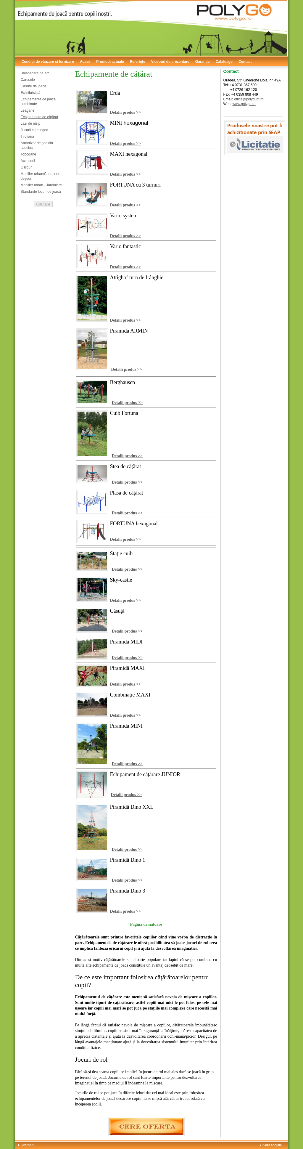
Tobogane (28, 154)
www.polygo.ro (244, 104)
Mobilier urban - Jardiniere (41, 185)
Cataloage (224, 62)
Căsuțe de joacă (33, 86)
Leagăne (28, 110)
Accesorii (28, 161)
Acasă (85, 62)
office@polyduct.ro (248, 99)
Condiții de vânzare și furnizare (48, 62)
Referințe (137, 62)
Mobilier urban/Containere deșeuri (41, 176)
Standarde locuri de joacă (41, 192)
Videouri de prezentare (170, 62)
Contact (245, 62)
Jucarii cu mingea (34, 130)
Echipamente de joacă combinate (38, 101)
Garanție (202, 62)
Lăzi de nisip (31, 123)
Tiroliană (27, 136)
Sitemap (27, 1145)
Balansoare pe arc (35, 73)
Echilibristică (31, 93)
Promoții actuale (110, 62)
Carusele (28, 80)
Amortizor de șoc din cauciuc (37, 145)
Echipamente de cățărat (39, 117)
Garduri (27, 167)
